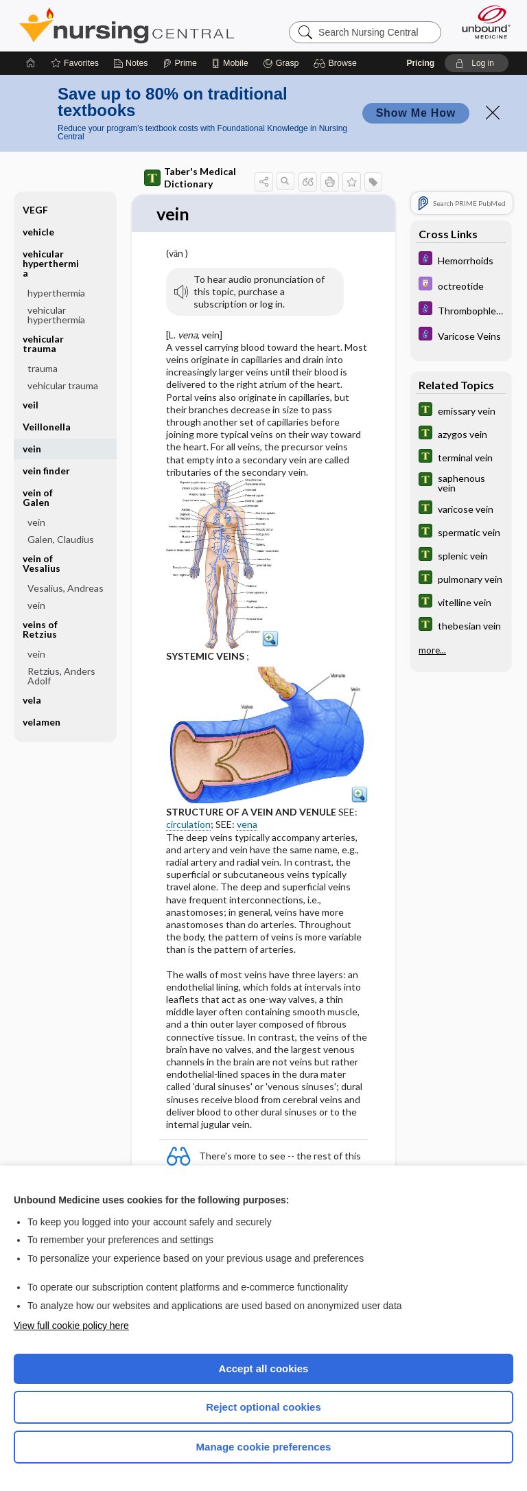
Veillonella (47, 426)
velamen (41, 722)
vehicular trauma (43, 343)
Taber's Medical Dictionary (190, 177)
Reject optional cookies (263, 1407)
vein (32, 448)
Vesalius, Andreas (65, 588)
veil (30, 405)
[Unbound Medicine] (482, 22)
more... (432, 650)
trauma (42, 368)
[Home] (31, 63)
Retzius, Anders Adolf (61, 675)
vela (32, 700)
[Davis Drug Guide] (461, 285)
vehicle (38, 232)
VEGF (35, 210)
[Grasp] (281, 63)
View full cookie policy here (71, 1325)
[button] (337, 63)
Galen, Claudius (60, 539)
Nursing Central (127, 25)
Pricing (420, 63)
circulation (188, 825)
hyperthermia (56, 293)
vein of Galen (38, 497)
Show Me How (416, 113)
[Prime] (180, 63)
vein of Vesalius (41, 563)
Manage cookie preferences (263, 1447)
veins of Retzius (40, 629)
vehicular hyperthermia (51, 263)
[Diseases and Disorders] (461, 260)
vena (247, 825)
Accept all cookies (264, 1368)
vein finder (46, 470)
